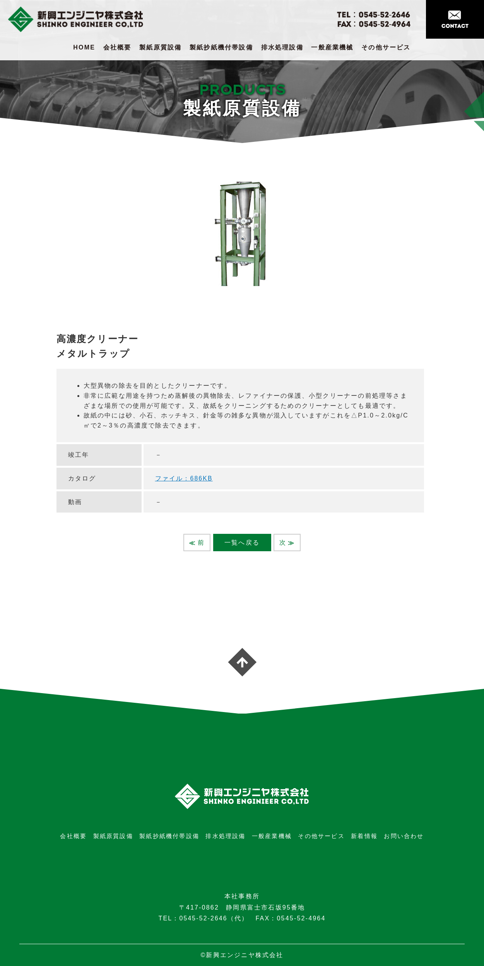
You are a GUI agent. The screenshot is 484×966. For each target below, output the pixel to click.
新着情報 (364, 836)
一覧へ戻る (242, 542)
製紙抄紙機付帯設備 (221, 47)
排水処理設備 (282, 47)
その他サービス (385, 47)
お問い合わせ (404, 836)
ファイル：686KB (184, 478)
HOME (84, 47)
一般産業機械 (332, 47)
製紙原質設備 (160, 47)
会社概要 (117, 47)
